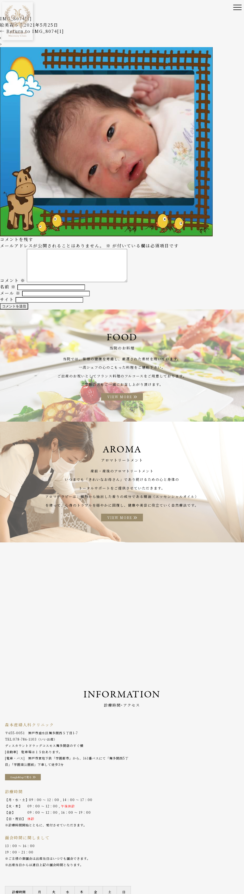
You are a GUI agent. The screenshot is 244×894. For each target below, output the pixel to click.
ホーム (10, 870)
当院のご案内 (32, 870)
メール (10, 298)
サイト (7, 304)
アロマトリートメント (191, 870)
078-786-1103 (25, 746)
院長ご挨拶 (57, 870)
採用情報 (54, 878)
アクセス (221, 870)
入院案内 (144, 870)
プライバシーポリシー (84, 878)
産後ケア (100, 870)
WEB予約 (33, 878)
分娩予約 (12, 878)
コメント (12, 285)
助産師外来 (121, 870)
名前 (8, 291)
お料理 (162, 870)
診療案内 (79, 870)
